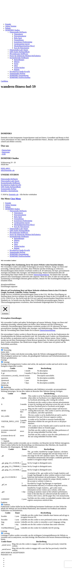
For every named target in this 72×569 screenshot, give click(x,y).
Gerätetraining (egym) (22, 44)
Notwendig (7, 350)
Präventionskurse (20, 36)
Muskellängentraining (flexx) (24, 46)
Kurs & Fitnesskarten (21, 48)
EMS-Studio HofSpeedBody (20, 52)
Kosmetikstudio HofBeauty (19, 58)
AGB (3, 154)
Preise (16, 64)
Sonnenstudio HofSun (17, 73)
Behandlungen (19, 60)
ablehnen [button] (12, 284)
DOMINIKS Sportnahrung (19, 75)
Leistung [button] (4, 531)
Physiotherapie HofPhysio (19, 54)
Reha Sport (18, 38)
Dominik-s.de (13, 194)
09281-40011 (5, 168)
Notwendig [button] (5, 348)
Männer (17, 62)
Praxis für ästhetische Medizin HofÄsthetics (25, 56)
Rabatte (8, 28)
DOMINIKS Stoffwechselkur (20, 77)
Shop (16, 66)
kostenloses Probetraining (23, 42)
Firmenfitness (19, 40)
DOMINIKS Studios (12, 30)
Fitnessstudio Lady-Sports (19, 50)
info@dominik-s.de (8, 170)
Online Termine (10, 26)
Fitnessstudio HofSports (18, 32)
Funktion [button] (4, 502)
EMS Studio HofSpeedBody (11, 187)
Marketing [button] (4, 385)
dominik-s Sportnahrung (9, 191)
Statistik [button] (4, 439)
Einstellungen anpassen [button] (9, 286)
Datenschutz (6, 150)
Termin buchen (19, 68)
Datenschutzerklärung (41, 275)
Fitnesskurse (18, 34)
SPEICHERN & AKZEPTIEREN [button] (12, 553)
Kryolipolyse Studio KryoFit (20, 71)
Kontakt (8, 24)
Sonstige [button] (4, 360)
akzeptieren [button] (5, 284)
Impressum (6, 152)
